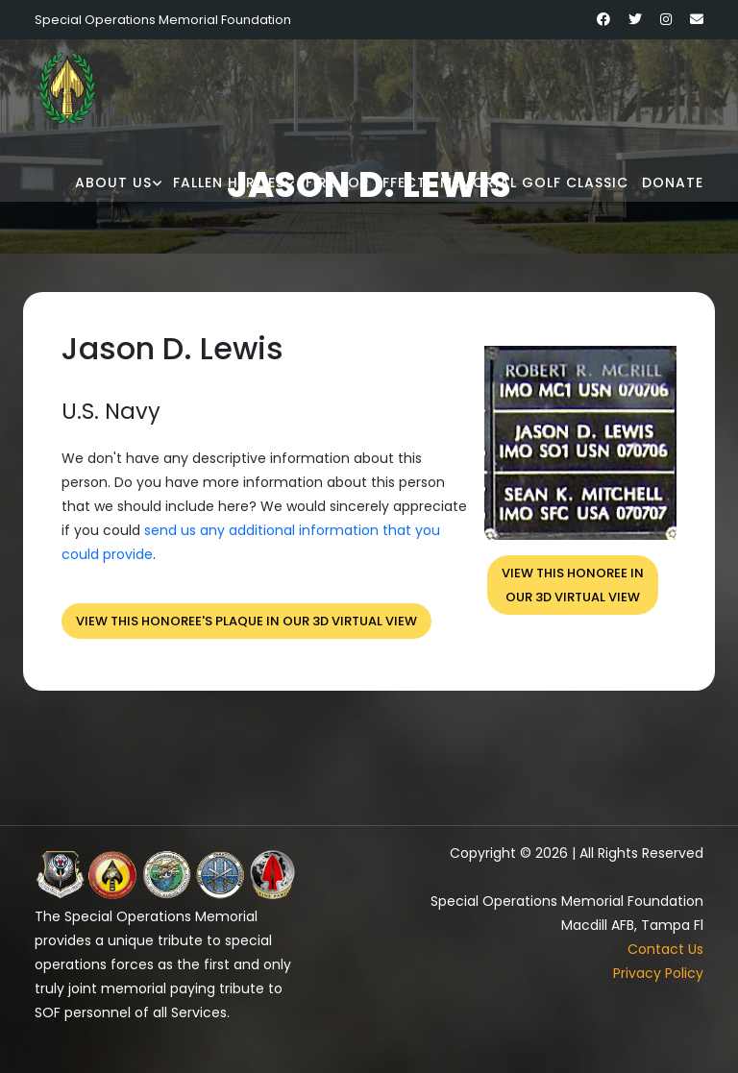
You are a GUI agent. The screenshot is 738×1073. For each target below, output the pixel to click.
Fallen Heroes (228, 182)
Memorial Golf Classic (534, 182)
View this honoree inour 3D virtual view (573, 585)
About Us (113, 182)
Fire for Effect (366, 182)
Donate (672, 182)
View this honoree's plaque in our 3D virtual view (246, 621)
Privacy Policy (658, 973)
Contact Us (665, 949)
